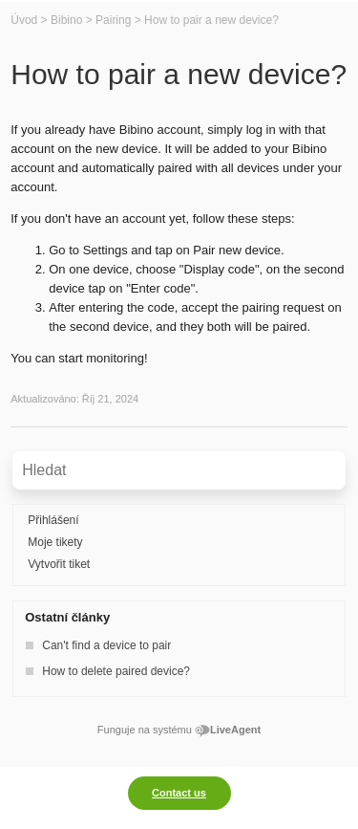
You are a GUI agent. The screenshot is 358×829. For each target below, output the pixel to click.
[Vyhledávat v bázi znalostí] (179, 470)
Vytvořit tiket (59, 564)
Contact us (179, 792)
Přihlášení (53, 520)
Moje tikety (55, 542)
